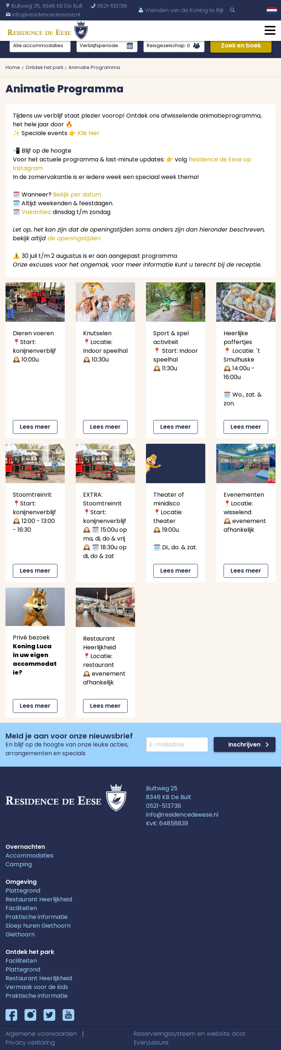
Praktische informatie (36, 917)
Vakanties (36, 212)
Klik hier (89, 133)
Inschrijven (244, 744)
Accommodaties (29, 855)
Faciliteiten (21, 908)
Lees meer (35, 427)
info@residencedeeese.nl (182, 814)
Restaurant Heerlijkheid (38, 899)
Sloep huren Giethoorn (38, 925)
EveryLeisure (151, 1042)
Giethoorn (20, 934)
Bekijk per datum (77, 194)
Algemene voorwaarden (41, 1034)
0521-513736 (108, 5)
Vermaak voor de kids (36, 987)
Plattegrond (22, 890)
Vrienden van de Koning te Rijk (181, 10)
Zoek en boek (241, 45)
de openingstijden (74, 238)
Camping (18, 864)
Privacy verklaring (30, 1042)
